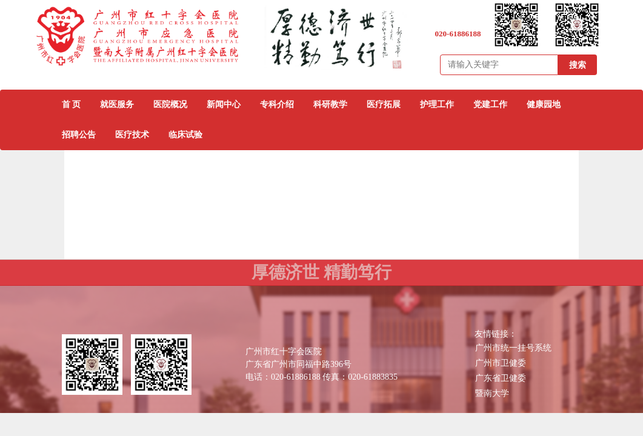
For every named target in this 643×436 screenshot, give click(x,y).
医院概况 (170, 104)
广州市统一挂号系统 (513, 347)
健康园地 (544, 104)
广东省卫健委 (500, 378)
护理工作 (437, 104)
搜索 (577, 65)
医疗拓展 (384, 104)
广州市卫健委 (500, 363)
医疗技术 (132, 134)
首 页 (71, 104)
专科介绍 (277, 104)
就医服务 (117, 104)
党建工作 (490, 104)
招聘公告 (79, 134)
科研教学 (330, 104)
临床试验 (185, 134)
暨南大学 (492, 393)
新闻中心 (224, 104)
